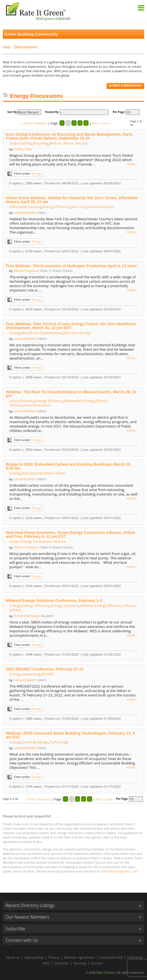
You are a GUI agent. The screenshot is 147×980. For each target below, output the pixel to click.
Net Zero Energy (77, 332)
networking (31, 674)
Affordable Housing (25, 206)
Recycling (40, 143)
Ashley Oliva (23, 149)
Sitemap (79, 963)
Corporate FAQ (111, 957)
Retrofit (28, 473)
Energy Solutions (65, 605)
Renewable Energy (79, 400)
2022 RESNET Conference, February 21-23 (44, 669)
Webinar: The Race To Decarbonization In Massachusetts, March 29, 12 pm (71, 394)
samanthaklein (25, 212)
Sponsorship (34, 957)
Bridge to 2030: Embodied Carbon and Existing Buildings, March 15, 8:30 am (68, 466)
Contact (97, 963)
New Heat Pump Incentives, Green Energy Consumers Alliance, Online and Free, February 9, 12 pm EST (70, 534)
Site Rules (61, 963)
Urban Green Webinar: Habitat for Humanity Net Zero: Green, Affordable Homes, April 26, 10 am (72, 200)
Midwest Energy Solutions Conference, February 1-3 (54, 600)
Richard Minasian (27, 616)
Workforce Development (42, 332)
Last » (106, 123)
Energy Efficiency (57, 206)
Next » (97, 123)
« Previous (39, 123)
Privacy (54, 957)
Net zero (79, 206)
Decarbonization (101, 206)
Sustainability (20, 143)
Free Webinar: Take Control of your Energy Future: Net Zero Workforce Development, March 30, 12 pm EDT (71, 326)
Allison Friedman (26, 270)
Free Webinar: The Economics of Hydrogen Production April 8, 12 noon (71, 266)
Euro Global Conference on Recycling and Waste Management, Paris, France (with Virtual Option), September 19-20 (69, 136)
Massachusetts (21, 400)
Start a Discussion (125, 85)
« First (26, 123)
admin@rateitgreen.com (119, 871)
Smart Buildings (35, 742)
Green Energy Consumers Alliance (37, 541)
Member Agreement (79, 957)
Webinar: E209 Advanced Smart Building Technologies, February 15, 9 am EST (70, 735)
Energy (36, 173)
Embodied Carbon (50, 473)
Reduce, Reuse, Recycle (68, 143)
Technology (58, 742)
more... (132, 164)
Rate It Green (105, 972)
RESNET (48, 674)
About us (13, 957)
